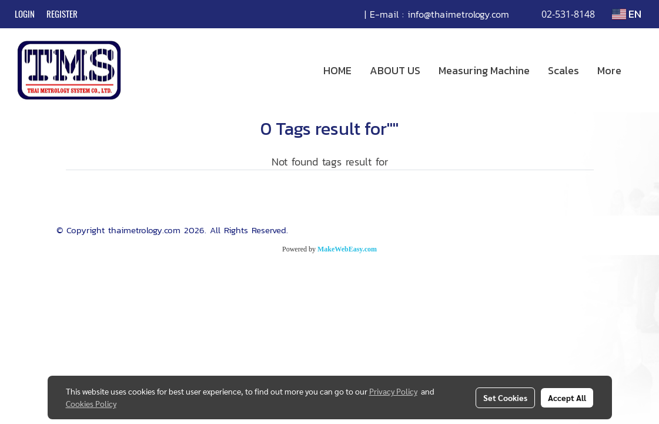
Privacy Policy (393, 391)
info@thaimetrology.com (458, 14)
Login (25, 14)
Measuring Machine (484, 70)
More (609, 70)
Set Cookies (505, 397)
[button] (640, 70)
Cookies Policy (91, 403)
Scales (563, 70)
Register (62, 14)
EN (626, 14)
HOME (337, 70)
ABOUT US (395, 70)
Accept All (567, 397)
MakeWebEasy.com (347, 249)
